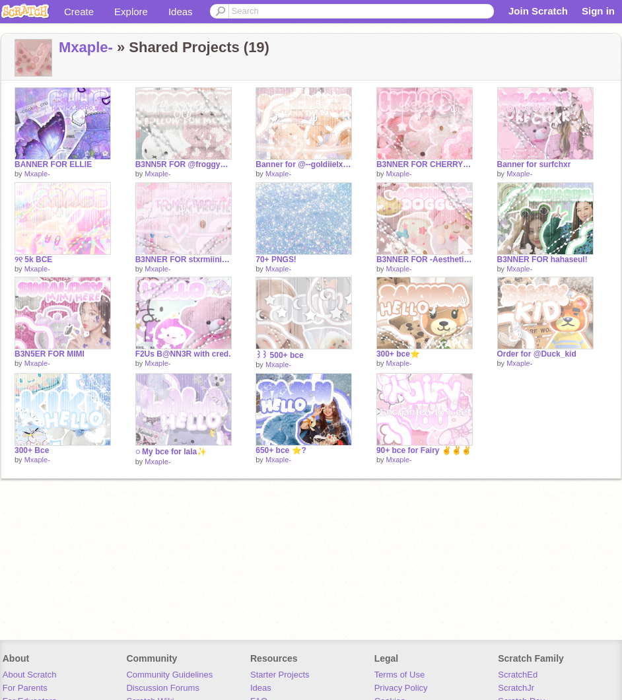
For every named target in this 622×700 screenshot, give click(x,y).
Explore (131, 11)
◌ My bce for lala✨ (171, 451)
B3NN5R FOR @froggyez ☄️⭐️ (183, 164)
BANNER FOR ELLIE (53, 164)
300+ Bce (32, 450)
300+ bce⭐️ (398, 354)
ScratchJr (516, 688)
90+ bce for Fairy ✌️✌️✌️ (423, 450)
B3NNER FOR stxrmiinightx (183, 259)
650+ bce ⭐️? (281, 450)
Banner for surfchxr (534, 164)
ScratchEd (517, 675)
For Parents (25, 688)
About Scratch (30, 675)
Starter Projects (280, 675)
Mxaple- (86, 47)
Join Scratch (538, 11)
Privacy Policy (401, 688)
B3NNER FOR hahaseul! (542, 259)
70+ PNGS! (276, 259)
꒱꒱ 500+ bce (279, 355)
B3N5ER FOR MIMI (50, 354)
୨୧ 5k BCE (33, 259)
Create (79, 11)
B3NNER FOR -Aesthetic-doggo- (424, 259)
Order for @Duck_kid (536, 354)
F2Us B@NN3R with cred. (183, 354)
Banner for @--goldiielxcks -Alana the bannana (304, 164)
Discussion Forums (162, 688)
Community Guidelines (169, 675)
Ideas (180, 11)
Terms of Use (399, 675)
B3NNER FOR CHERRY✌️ (424, 164)
